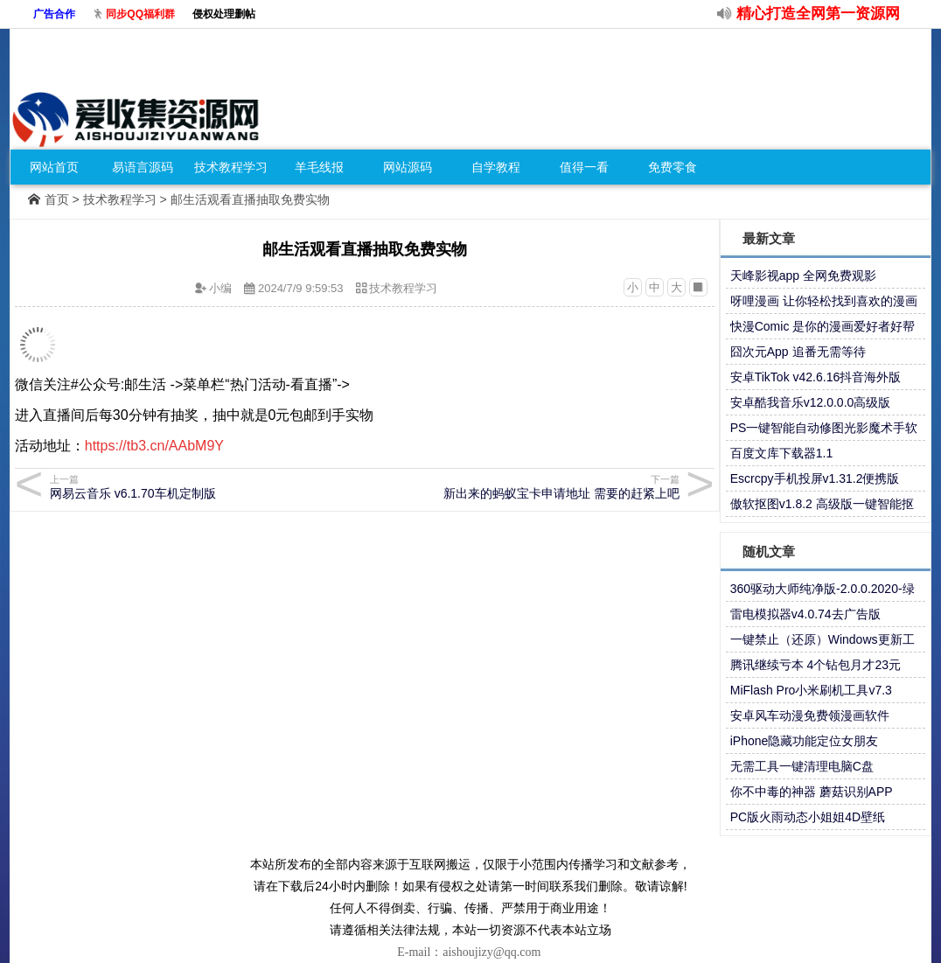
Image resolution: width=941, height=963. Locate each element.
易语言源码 (142, 167)
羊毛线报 (319, 167)
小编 (220, 288)
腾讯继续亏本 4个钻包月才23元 (815, 665)
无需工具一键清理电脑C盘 (802, 766)
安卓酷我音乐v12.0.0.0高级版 (810, 402)
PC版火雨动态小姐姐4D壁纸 (807, 817)
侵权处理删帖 (223, 14)
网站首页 (54, 167)
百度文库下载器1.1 (781, 453)
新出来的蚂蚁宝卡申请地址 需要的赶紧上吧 (526, 486)
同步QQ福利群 (140, 14)
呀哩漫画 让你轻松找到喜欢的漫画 (823, 301)
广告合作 (54, 14)
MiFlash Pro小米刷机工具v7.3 (811, 690)
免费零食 (672, 167)
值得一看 (584, 167)
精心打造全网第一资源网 (818, 13)
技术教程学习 (231, 167)
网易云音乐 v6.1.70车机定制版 (204, 486)
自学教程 (495, 167)
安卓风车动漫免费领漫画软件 (809, 715)
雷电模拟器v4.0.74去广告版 (805, 614)
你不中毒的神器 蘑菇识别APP (811, 792)
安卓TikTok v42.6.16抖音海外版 (816, 377)
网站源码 (407, 167)
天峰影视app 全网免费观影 (803, 276)
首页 (57, 199)
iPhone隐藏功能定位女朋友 (804, 741)
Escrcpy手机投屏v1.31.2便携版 (815, 478)
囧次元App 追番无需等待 (798, 352)
